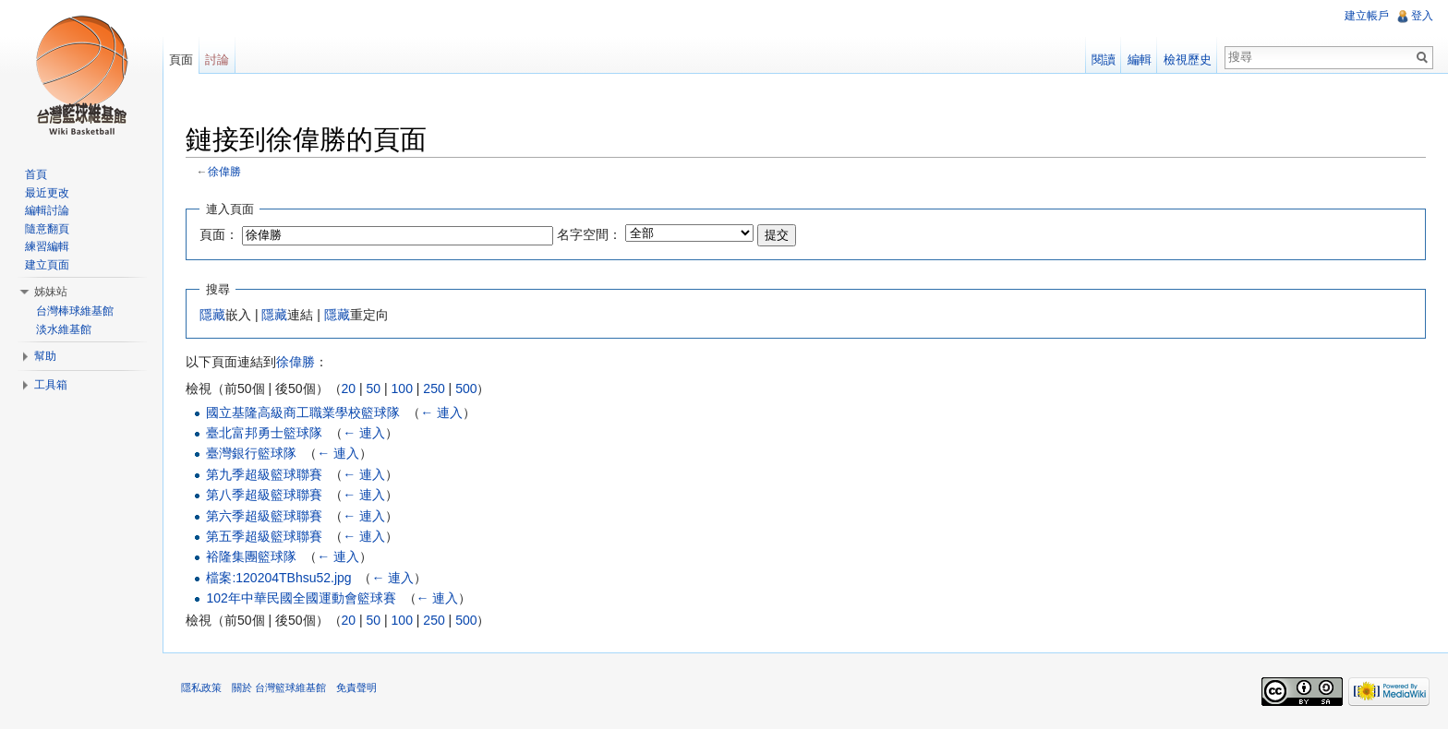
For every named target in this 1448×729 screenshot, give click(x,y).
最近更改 (47, 192)
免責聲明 (356, 687)
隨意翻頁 (47, 228)
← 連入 (441, 412)
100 (402, 388)
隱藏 (212, 314)
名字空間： (589, 234)
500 (466, 388)
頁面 (181, 59)
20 (349, 388)
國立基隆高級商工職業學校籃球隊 (303, 412)
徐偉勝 (224, 171)
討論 (217, 59)
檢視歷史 (1188, 59)
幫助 (45, 356)
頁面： (218, 234)
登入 (1422, 15)
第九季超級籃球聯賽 (264, 474)
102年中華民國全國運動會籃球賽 (300, 598)
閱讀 (1104, 59)
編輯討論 (47, 210)
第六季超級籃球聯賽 (264, 515)
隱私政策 (201, 687)
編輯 (1140, 59)
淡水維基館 (63, 329)
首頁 (36, 174)
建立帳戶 (1367, 15)
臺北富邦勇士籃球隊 (264, 432)
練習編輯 (47, 246)
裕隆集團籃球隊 (251, 556)
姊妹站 (50, 291)
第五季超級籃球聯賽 (264, 536)
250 (433, 388)
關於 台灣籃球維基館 (279, 687)
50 (374, 388)
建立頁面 (47, 264)
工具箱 (50, 384)
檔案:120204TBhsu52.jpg (278, 577)
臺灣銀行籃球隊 (251, 453)
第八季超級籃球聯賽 (264, 494)
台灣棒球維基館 (75, 311)
